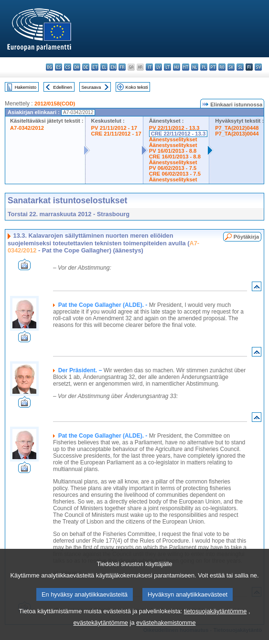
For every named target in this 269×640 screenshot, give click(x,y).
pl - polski (203, 67)
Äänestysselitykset (173, 139)
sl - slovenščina (240, 67)
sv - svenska (258, 67)
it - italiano (149, 67)
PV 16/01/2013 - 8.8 (173, 151)
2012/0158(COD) (54, 103)
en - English (113, 67)
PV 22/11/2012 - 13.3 (174, 128)
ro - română (222, 67)
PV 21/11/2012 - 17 (114, 128)
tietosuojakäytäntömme (215, 629)
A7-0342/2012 (27, 128)
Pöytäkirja (246, 237)
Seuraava (91, 87)
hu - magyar (176, 67)
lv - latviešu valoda (158, 67)
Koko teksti (137, 87)
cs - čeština (67, 67)
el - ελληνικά (104, 67)
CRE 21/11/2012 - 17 (116, 133)
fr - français (122, 67)
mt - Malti (185, 67)
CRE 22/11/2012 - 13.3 (178, 133)
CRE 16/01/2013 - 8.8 (175, 156)
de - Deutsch (85, 67)
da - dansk (76, 67)
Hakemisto (25, 87)
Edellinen (62, 87)
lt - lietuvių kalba (167, 67)
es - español (58, 67)
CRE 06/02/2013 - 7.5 (175, 174)
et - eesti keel (94, 67)
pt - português (212, 67)
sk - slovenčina (231, 67)
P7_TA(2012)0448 (236, 128)
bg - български (49, 67)
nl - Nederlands (194, 67)
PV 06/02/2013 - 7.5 (173, 168)
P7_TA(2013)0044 (236, 133)
